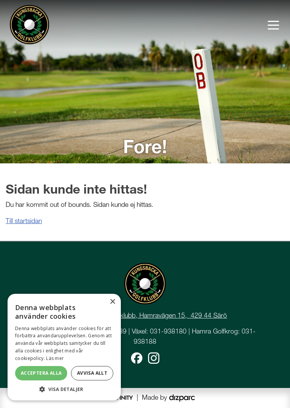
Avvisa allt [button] (92, 373)
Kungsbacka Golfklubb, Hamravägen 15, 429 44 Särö (149, 315)
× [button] (112, 302)
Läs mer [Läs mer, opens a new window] (55, 358)
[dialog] (64, 347)
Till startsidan (24, 221)
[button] (64, 389)
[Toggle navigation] (273, 24)
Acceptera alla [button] (41, 373)
